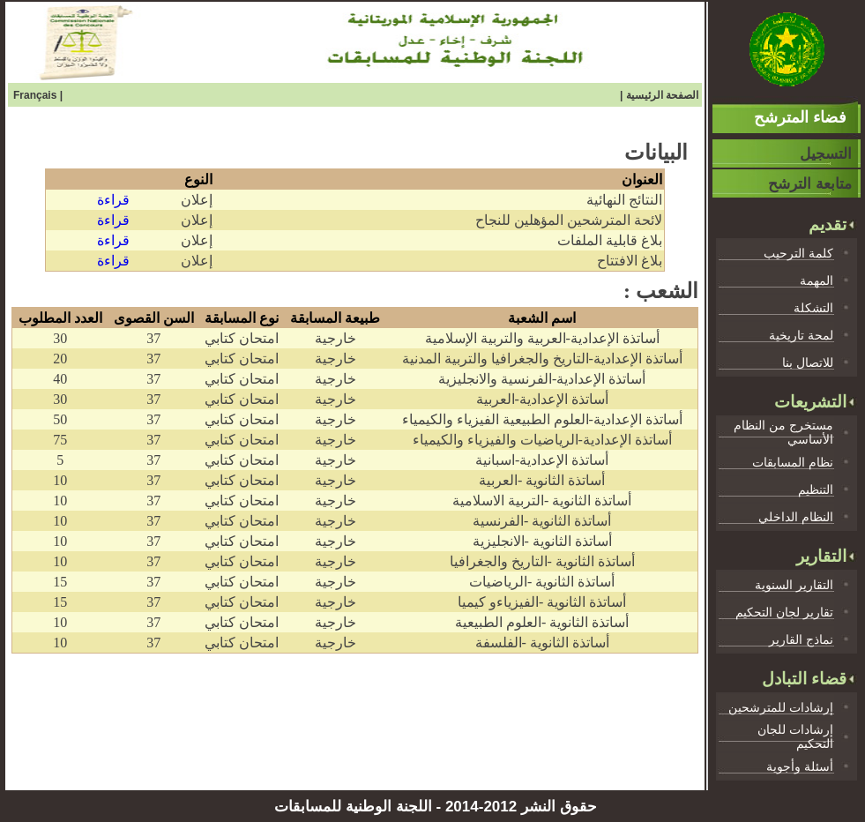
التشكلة (813, 308)
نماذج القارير (801, 639)
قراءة (113, 199)
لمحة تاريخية (801, 335)
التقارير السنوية (794, 585)
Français (36, 95)
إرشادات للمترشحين (780, 707)
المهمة (816, 280)
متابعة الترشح (810, 184)
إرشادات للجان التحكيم (795, 736)
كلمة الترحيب (798, 253)
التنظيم (815, 489)
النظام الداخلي (795, 517)
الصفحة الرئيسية (662, 95)
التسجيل (826, 154)
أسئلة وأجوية (799, 766)
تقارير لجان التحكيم (784, 612)
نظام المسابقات (792, 462)
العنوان (642, 179)
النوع (198, 179)
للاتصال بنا (807, 362)
